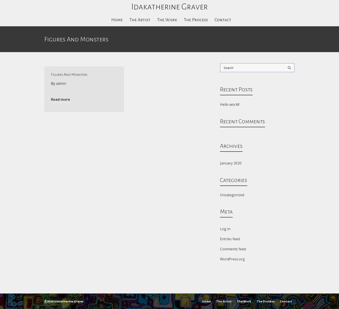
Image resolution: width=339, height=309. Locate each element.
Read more (60, 99)
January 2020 (231, 163)
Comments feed (233, 249)
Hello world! (229, 104)
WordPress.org (232, 259)
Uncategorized (232, 194)
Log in (225, 228)
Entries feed (230, 239)
